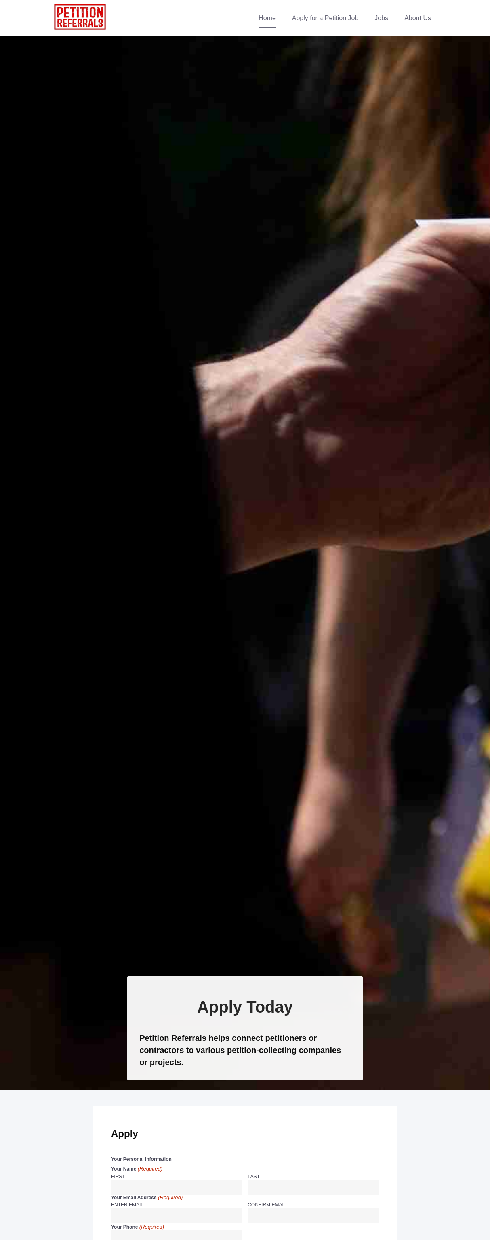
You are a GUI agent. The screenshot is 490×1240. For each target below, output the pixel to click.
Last (254, 1176)
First (118, 1176)
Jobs (381, 18)
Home (267, 18)
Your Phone (137, 1227)
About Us (417, 18)
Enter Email (127, 1205)
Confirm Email (267, 1205)
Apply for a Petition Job (325, 18)
